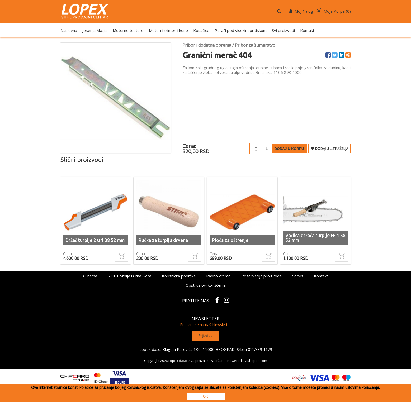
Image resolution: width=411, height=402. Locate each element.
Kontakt (307, 30)
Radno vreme (218, 276)
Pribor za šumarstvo (255, 45)
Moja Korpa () (334, 11)
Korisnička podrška (179, 276)
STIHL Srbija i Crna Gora (129, 276)
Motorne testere (128, 30)
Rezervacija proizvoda (261, 276)
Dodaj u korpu (289, 149)
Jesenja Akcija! (94, 30)
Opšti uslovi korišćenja (206, 285)
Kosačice (201, 30)
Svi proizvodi (283, 30)
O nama (90, 276)
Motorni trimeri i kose (168, 30)
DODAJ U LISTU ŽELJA (329, 148)
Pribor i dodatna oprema (206, 45)
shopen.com (257, 360)
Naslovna (68, 30)
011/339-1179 (259, 348)
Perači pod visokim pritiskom (241, 30)
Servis (297, 276)
